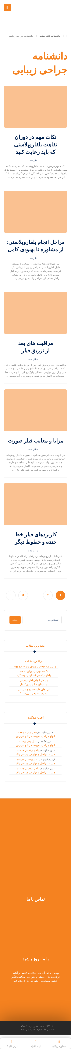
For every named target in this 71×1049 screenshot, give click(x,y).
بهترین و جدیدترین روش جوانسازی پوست (34, 666)
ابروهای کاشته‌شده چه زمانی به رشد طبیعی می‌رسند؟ (34, 691)
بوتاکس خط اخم (34, 661)
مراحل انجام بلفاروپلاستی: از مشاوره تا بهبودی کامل (33, 682)
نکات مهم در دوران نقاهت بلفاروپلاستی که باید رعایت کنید (33, 673)
